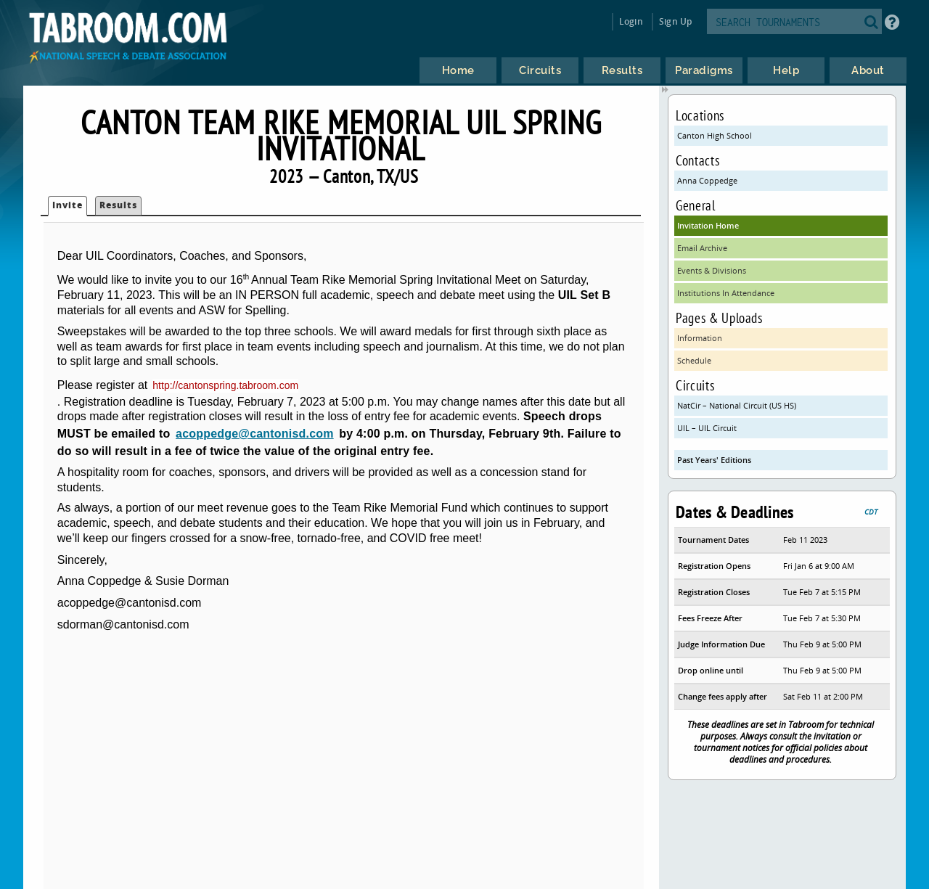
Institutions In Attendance (725, 292)
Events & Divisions (711, 270)
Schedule (694, 360)
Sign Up (675, 21)
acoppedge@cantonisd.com (255, 433)
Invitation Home (708, 225)
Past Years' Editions (714, 459)
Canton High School (714, 135)
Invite (67, 205)
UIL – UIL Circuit (707, 427)
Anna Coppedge (707, 180)
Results (118, 205)
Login (631, 21)
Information (699, 337)
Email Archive (702, 247)
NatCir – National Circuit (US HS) (736, 405)
